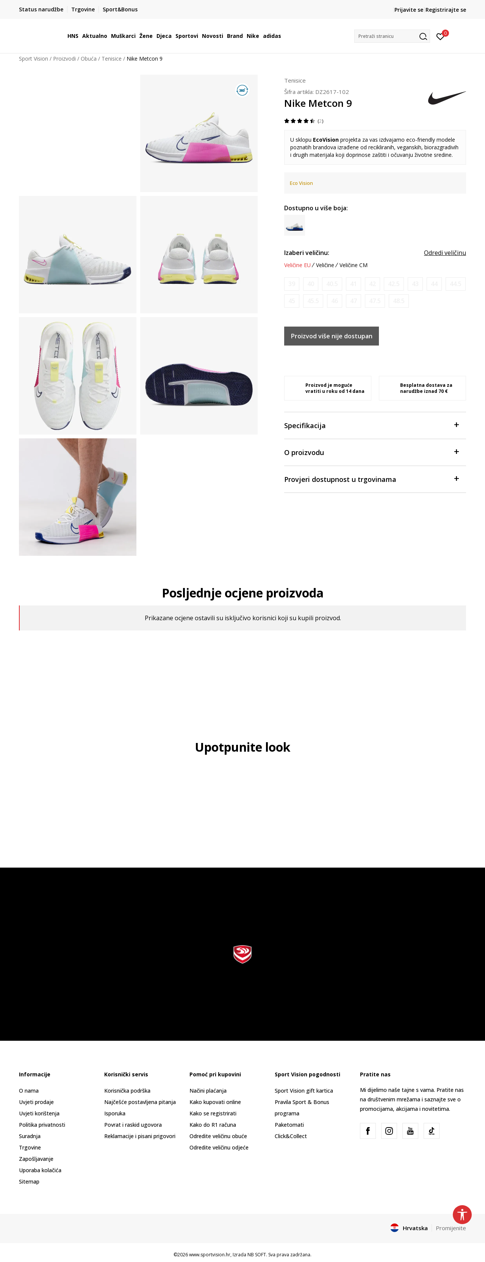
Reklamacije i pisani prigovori (139, 1136)
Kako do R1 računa (212, 1124)
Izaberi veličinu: (306, 252)
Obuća (89, 58)
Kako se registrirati (212, 1113)
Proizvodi (64, 58)
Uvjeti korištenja (39, 1113)
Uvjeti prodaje (36, 1102)
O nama (29, 1090)
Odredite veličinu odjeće (219, 1147)
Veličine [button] (325, 265)
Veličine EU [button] (297, 265)
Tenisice (112, 58)
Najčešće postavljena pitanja (140, 1102)
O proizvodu (371, 452)
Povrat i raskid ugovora (133, 1124)
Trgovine (30, 1147)
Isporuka (114, 1113)
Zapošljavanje (36, 1158)
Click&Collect (291, 1136)
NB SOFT (256, 1254)
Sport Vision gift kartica (304, 1090)
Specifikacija (371, 425)
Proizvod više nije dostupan (331, 336)
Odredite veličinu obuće (218, 1136)
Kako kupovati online (215, 1102)
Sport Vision (33, 58)
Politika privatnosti (42, 1124)
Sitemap (29, 1181)
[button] (392, 36)
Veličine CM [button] (354, 265)
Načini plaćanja (208, 1090)
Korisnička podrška (127, 1090)
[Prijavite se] (440, 36)
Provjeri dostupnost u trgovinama (371, 479)
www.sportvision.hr (209, 1254)
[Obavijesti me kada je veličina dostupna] (291, 284)
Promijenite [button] (451, 1228)
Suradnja (30, 1136)
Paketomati (289, 1124)
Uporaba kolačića (40, 1170)
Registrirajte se (446, 9)
